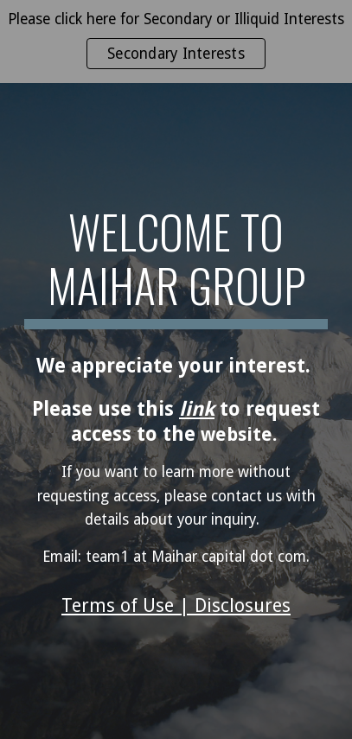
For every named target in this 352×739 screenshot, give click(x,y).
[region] (176, 41)
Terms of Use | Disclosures (176, 605)
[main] (176, 267)
